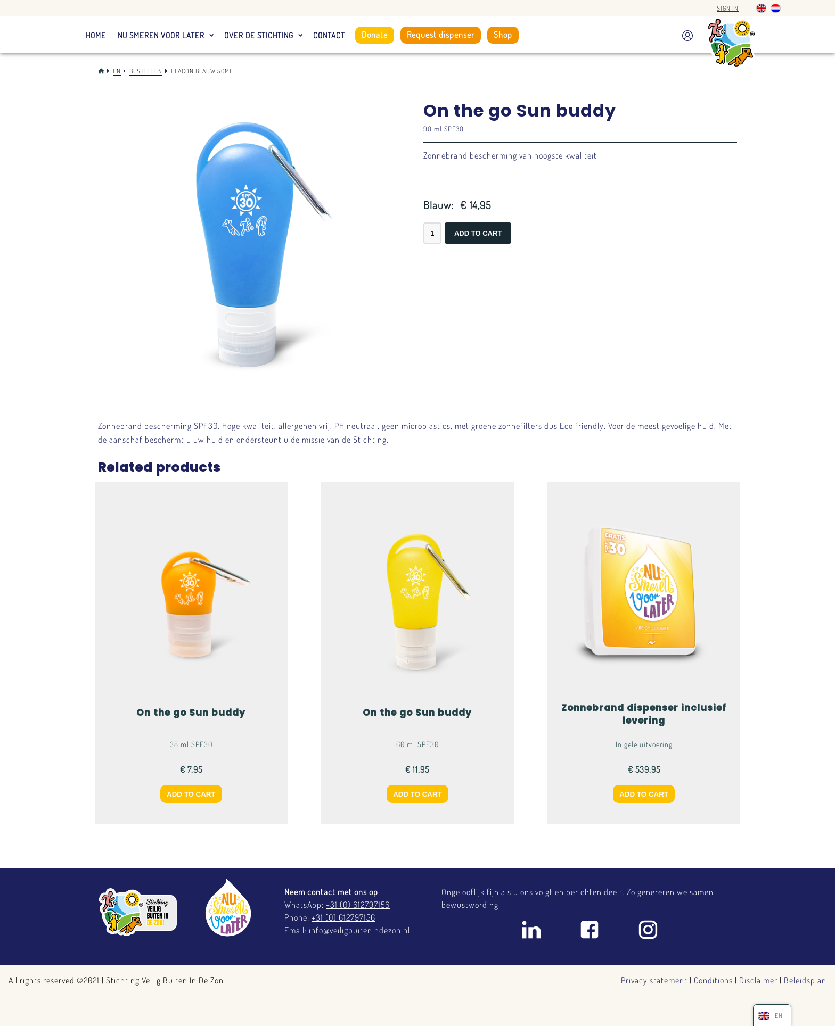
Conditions (713, 980)
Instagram (648, 929)
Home (96, 35)
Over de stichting (258, 35)
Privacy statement (654, 980)
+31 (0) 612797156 (358, 904)
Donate (375, 34)
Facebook (589, 929)
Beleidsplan (805, 980)
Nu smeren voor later (161, 35)
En (117, 71)
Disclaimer (758, 980)
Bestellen (145, 71)
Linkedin (531, 929)
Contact (329, 35)
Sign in (728, 8)
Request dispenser (440, 34)
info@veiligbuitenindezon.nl (359, 930)
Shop (503, 34)
